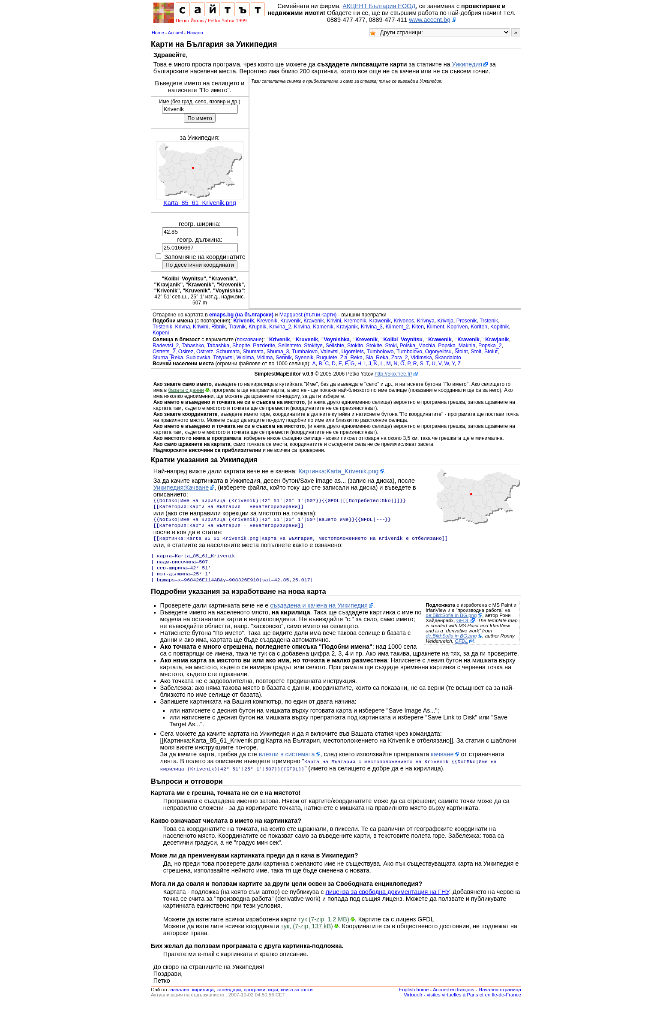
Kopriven (457, 327)
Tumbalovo (305, 352)
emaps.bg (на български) (241, 315)
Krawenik (379, 321)
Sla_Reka (377, 358)
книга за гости (296, 997)
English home (414, 997)
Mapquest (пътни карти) (308, 315)
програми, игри (261, 997)
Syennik (304, 358)
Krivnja (445, 321)
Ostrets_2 (164, 352)
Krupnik (257, 327)
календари (228, 997)
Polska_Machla (417, 346)
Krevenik (267, 321)
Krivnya (426, 321)
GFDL (463, 629)
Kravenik (313, 321)
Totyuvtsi (223, 358)
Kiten (418, 327)
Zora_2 (399, 358)
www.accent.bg (429, 19)
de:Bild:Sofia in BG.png (451, 623)
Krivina (302, 327)
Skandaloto (448, 358)
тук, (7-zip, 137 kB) (307, 933)
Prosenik (466, 321)
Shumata (253, 352)
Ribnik (218, 327)
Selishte (335, 346)
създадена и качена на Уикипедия (319, 614)
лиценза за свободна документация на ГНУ (387, 899)
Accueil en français (453, 997)
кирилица (202, 997)
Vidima (265, 358)
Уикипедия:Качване (181, 487)
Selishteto (289, 346)
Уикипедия (467, 64)
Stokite (374, 346)
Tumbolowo (380, 352)
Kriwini (200, 327)
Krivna (182, 327)
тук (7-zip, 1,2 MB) (323, 927)
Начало (195, 32)
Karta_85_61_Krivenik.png (199, 202)
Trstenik (489, 321)
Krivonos (404, 321)
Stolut (491, 352)
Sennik (283, 358)
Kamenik (323, 327)
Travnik (237, 327)
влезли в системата (287, 762)
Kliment (435, 327)
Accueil (175, 32)
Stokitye (313, 346)
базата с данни (186, 390)
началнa (179, 997)
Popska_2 (489, 346)
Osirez (185, 352)
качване (442, 762)
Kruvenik (290, 321)
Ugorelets (353, 352)
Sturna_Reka (168, 358)
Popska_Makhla (456, 346)
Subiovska (198, 358)
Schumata (228, 352)
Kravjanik (347, 327)
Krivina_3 (372, 327)
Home (158, 32)
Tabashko (193, 346)
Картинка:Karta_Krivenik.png (338, 471)
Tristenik (162, 327)
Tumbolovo (409, 352)
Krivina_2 (280, 327)
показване (249, 340)
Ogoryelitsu (438, 352)
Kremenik (355, 321)
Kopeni (161, 333)
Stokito (355, 346)
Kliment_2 (397, 327)
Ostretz (204, 352)
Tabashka (218, 346)
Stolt (476, 352)
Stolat (461, 352)
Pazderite (264, 346)
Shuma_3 (278, 352)
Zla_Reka (351, 358)
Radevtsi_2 (166, 346)
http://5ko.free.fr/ (393, 374)
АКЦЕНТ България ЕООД (378, 6)
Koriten (479, 327)
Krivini (334, 321)
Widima (245, 358)
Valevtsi (330, 352)
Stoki (390, 346)
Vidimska (421, 358)
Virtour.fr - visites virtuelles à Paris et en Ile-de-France (462, 1002)
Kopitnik (499, 327)
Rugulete (326, 358)
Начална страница (500, 997)
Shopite (241, 346)
